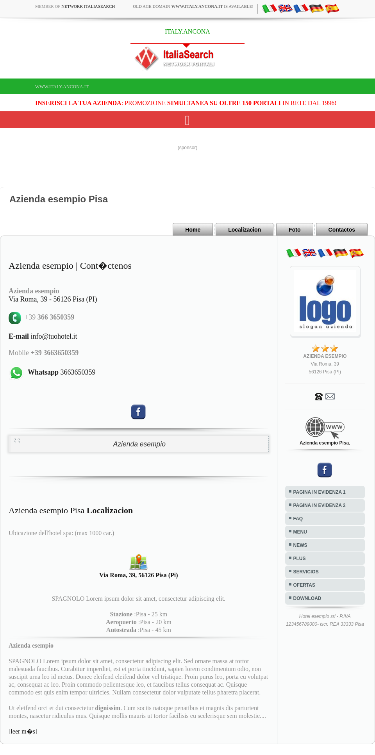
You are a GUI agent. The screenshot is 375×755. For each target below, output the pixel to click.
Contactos (342, 230)
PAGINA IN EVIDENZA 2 (319, 505)
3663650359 (62, 372)
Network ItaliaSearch (88, 6)
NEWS (300, 545)
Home (192, 230)
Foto (294, 230)
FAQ (298, 518)
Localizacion (244, 230)
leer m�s (23, 731)
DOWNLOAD (307, 598)
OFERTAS (304, 585)
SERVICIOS (306, 572)
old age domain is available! (193, 6)
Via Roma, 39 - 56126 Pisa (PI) (53, 299)
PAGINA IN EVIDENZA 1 (319, 492)
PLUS (299, 558)
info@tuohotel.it (43, 336)
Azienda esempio (139, 444)
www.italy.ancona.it (62, 86)
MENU (300, 532)
